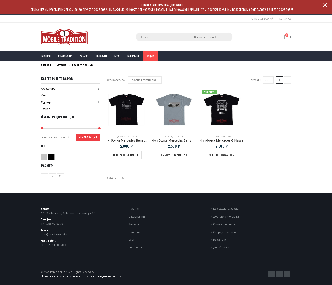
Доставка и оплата (226, 216)
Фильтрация (88, 137)
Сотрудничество (224, 232)
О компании (65, 55)
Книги (45, 95)
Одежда (120, 136)
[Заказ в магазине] (145, 80)
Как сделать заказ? (226, 209)
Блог (117, 55)
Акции (150, 56)
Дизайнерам (221, 247)
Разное (45, 109)
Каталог (84, 55)
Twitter (271, 274)
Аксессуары (48, 88)
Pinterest (279, 274)
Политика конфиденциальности (101, 276)
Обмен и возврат (225, 224)
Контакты (133, 55)
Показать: (255, 80)
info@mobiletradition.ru (56, 234)
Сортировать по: (115, 80)
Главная (46, 55)
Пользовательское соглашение (60, 276)
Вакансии (219, 239)
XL (60, 176)
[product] (126, 109)
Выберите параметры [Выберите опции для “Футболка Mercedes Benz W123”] (126, 155)
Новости (101, 55)
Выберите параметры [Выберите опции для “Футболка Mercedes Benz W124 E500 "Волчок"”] (174, 155)
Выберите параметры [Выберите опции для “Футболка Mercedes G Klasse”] (222, 155)
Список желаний (262, 18)
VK (287, 274)
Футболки (131, 136)
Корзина (285, 18)
